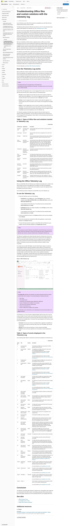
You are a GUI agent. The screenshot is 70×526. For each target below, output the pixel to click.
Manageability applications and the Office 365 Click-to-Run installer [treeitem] (8, 34)
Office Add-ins (29, 7)
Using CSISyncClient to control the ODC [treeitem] (8, 58)
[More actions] (52, 8)
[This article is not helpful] (67, 17)
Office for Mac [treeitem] (4, 17)
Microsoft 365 (23, 7)
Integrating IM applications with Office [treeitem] (8, 30)
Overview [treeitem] (4, 21)
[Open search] (65, 1)
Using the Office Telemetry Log (62, 11)
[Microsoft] (2, 1)
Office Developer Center (23, 499)
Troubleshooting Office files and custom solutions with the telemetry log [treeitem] (8, 42)
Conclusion (59, 12)
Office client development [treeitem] (6, 11)
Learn (18, 7)
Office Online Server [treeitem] (5, 15)
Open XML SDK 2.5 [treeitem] (6, 60)
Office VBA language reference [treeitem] (8, 52)
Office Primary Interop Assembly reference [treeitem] (6, 55)
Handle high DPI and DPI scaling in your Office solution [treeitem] (8, 24)
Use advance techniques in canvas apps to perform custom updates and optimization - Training (33, 512)
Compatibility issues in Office (41, 28)
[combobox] (7, 9)
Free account (65, 4)
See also (58, 14)
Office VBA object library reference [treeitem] (7, 50)
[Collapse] (13, 7)
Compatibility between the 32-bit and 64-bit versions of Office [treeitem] (8, 27)
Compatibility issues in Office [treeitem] (7, 47)
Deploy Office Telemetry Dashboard (25, 502)
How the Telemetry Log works (62, 9)
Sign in (67, 1)
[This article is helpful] (65, 17)
